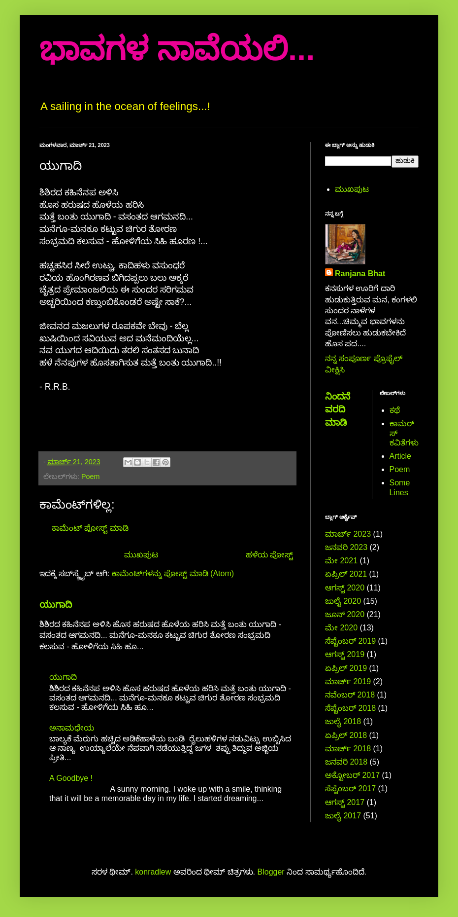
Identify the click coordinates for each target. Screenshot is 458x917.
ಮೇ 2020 (341, 628)
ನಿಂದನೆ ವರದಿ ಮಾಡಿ (337, 409)
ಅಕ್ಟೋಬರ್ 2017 (352, 775)
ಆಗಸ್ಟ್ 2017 (344, 802)
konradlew (153, 872)
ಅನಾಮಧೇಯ (71, 728)
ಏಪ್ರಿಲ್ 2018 (346, 735)
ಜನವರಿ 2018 (346, 762)
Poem (90, 476)
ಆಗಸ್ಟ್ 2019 (344, 654)
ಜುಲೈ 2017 (343, 815)
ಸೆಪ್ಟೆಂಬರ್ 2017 (350, 788)
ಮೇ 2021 (341, 560)
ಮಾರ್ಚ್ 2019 (348, 681)
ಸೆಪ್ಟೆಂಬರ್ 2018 (350, 708)
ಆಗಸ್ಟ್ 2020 (344, 588)
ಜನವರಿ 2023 (346, 547)
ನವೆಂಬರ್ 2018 (350, 695)
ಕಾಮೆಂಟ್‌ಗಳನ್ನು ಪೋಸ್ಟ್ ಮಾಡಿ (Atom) (173, 573)
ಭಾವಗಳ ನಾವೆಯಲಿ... (177, 49)
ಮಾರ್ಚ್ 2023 (348, 534)
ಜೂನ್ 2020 (344, 614)
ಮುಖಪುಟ (141, 554)
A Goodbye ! (71, 778)
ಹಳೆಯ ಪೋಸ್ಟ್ (269, 554)
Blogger (271, 872)
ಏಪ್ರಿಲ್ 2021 (346, 574)
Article (400, 456)
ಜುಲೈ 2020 (343, 601)
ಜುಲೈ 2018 (343, 721)
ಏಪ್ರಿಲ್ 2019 (346, 668)
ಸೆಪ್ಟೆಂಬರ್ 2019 (350, 641)
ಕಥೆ (395, 410)
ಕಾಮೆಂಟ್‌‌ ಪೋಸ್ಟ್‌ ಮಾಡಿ (90, 528)
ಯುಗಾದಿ (55, 604)
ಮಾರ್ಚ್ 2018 (348, 748)
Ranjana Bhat (360, 273)
